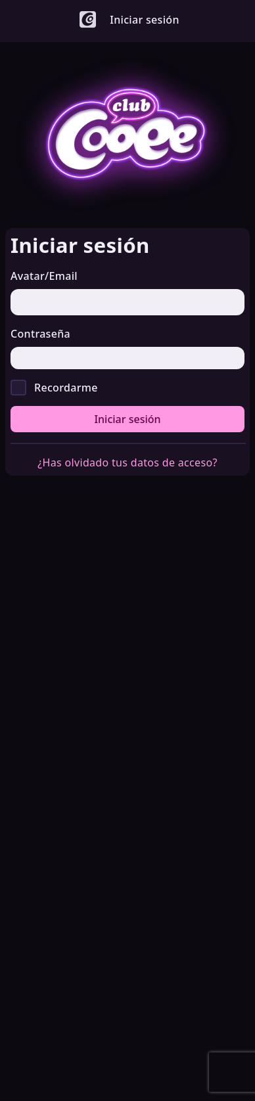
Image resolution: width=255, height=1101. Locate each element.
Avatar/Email (44, 276)
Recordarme (66, 387)
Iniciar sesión (127, 419)
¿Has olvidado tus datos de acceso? (127, 462)
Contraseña (40, 333)
